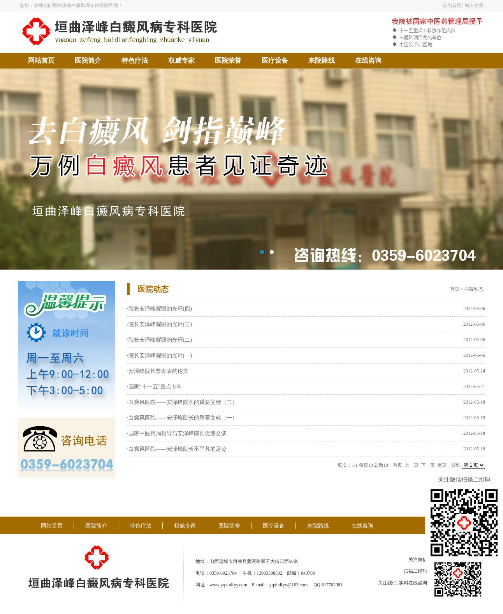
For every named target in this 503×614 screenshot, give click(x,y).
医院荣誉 (228, 60)
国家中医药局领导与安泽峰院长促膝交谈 (177, 433)
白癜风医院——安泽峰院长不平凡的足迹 (177, 449)
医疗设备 (275, 60)
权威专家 (181, 60)
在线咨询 (368, 60)
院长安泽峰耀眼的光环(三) (160, 324)
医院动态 (473, 289)
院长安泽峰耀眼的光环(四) (160, 309)
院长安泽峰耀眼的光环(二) (160, 340)
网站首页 (41, 60)
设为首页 (452, 5)
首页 (454, 289)
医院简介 (88, 60)
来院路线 (321, 60)
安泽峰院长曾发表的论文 (158, 371)
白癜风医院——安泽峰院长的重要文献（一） (182, 418)
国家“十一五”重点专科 (155, 387)
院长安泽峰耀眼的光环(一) (160, 355)
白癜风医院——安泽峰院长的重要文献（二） (182, 402)
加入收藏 (473, 5)
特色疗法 (134, 60)
